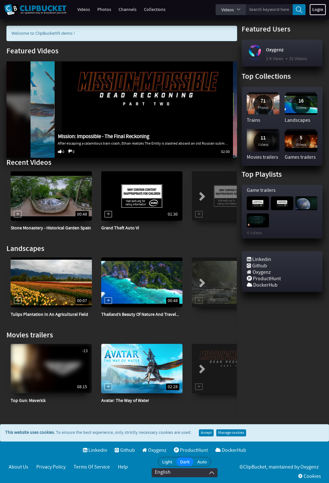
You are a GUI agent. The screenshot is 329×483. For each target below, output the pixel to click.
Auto (202, 462)
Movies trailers (29, 335)
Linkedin (259, 259)
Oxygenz (275, 50)
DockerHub (262, 285)
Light (167, 462)
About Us (18, 467)
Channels (124, 10)
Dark (185, 462)
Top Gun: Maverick (28, 401)
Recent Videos (28, 163)
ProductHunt (264, 278)
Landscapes (25, 249)
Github (257, 266)
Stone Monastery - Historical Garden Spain (51, 228)
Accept (206, 432)
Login (317, 10)
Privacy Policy (51, 467)
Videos (80, 10)
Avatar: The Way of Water (125, 401)
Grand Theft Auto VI (120, 228)
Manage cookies (231, 432)
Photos (101, 10)
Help (123, 467)
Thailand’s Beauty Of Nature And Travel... (140, 315)
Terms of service (92, 467)
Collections (151, 10)
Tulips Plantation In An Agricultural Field (49, 315)
